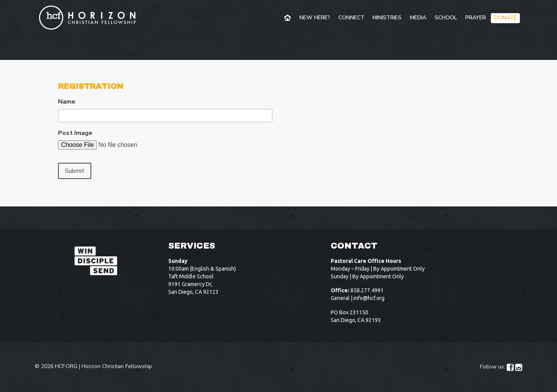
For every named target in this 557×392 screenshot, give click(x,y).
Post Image (75, 133)
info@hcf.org (369, 298)
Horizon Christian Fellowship (117, 366)
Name (66, 102)
